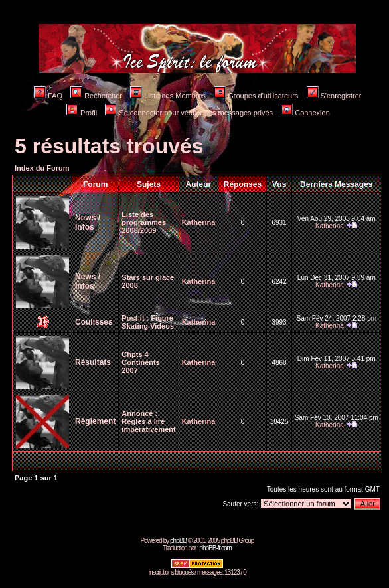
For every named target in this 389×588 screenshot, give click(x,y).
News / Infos (87, 222)
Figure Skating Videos (147, 322)
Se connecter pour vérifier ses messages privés (189, 113)
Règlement (95, 421)
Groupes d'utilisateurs (256, 96)
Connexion (305, 113)
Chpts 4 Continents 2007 (140, 362)
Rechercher (96, 96)
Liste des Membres (168, 96)
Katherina (199, 222)
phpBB (178, 540)
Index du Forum (42, 168)
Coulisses (94, 322)
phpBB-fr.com (215, 547)
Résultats (93, 362)
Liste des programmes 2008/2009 (143, 222)
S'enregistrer (334, 96)
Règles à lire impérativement (148, 425)
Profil (81, 113)
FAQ (48, 96)
